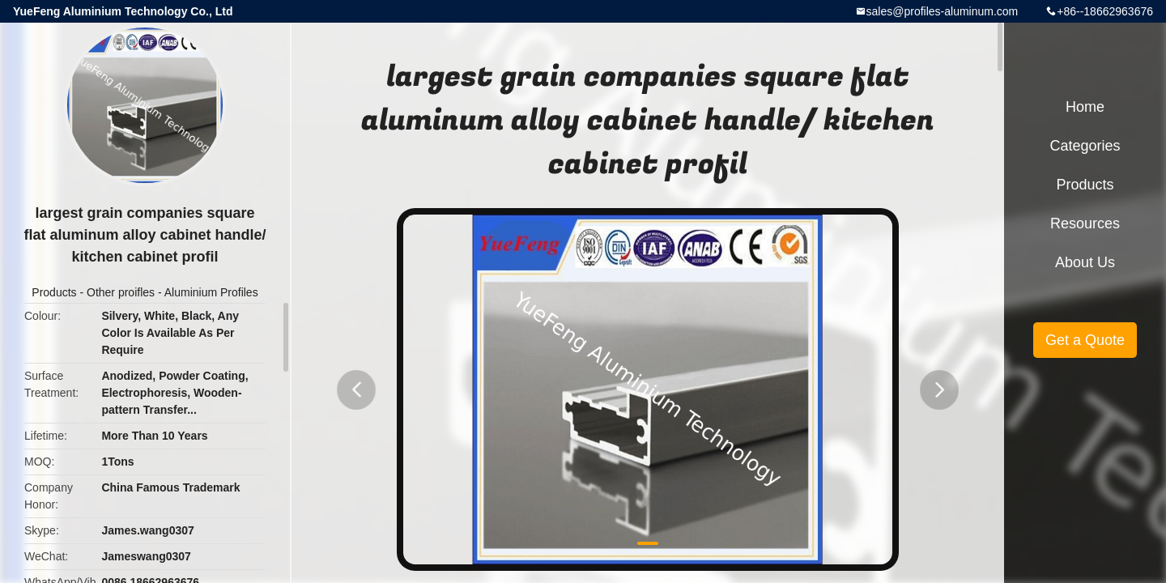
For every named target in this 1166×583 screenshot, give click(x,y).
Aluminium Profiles (211, 292)
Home (1085, 107)
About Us (1085, 262)
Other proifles (121, 292)
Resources (1085, 223)
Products (54, 292)
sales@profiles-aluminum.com (942, 11)
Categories (1084, 146)
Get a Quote (1085, 340)
